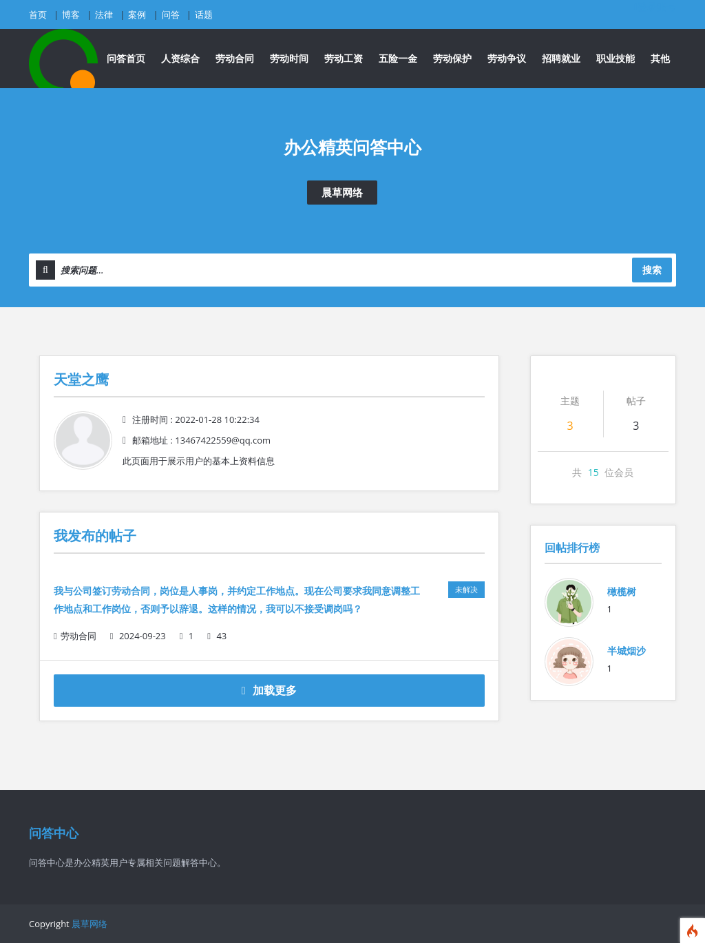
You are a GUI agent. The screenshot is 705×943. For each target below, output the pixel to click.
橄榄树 (621, 591)
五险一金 (398, 58)
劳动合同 (234, 58)
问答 (171, 14)
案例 (137, 14)
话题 (204, 14)
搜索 (652, 269)
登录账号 (655, 6)
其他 (660, 58)
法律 (104, 14)
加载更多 (269, 690)
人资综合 (180, 58)
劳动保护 (452, 58)
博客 (71, 14)
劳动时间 (289, 58)
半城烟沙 (626, 650)
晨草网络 (342, 192)
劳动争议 (506, 58)
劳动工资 (343, 58)
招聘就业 (561, 58)
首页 (38, 14)
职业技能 (615, 58)
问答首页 (126, 58)
